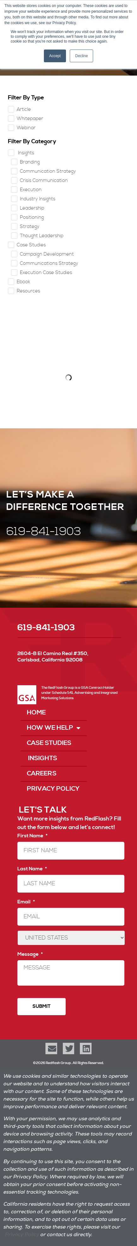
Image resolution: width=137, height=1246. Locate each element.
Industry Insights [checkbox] (37, 199)
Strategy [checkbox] (29, 227)
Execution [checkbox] (31, 190)
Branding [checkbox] (30, 162)
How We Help (53, 728)
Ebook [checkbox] (23, 282)
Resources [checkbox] (28, 291)
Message (30, 954)
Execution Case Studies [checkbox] (46, 273)
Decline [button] (81, 56)
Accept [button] (55, 56)
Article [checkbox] (24, 109)
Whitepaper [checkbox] (30, 119)
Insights (42, 758)
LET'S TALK (43, 810)
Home (36, 713)
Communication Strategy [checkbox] (48, 171)
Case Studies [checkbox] (31, 245)
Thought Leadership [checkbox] (41, 236)
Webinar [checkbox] (26, 128)
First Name (32, 836)
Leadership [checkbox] (32, 208)
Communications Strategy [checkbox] (49, 263)
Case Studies (49, 743)
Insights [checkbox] (25, 153)
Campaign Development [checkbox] (47, 254)
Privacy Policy (53, 789)
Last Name (32, 869)
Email (26, 902)
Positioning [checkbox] (32, 217)
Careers (42, 774)
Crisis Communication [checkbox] (44, 181)
